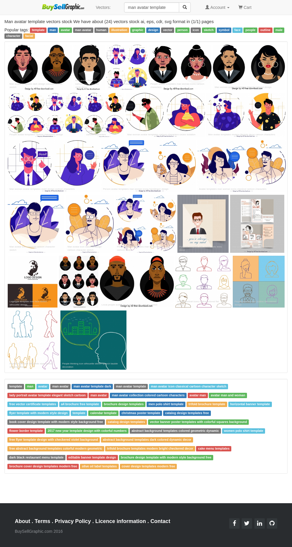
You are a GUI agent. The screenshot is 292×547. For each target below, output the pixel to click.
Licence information (120, 521)
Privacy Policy (73, 521)
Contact (160, 521)
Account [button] (217, 7)
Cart (244, 7)
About (22, 521)
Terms (42, 521)
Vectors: (103, 7)
